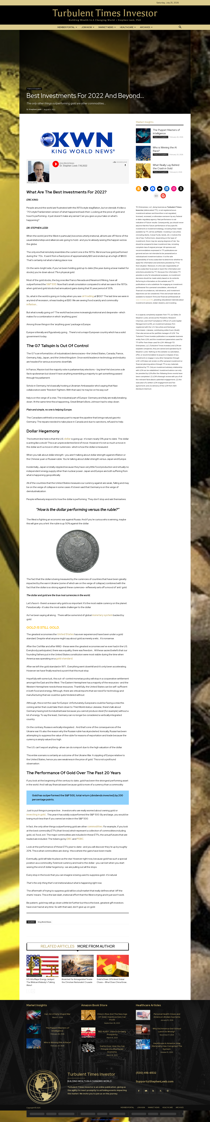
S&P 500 (51, 284)
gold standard (64, 658)
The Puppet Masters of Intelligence (57, 1029)
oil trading (88, 296)
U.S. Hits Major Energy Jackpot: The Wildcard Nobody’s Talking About (40, 982)
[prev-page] (28, 991)
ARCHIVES (146, 27)
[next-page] (33, 991)
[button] (180, 27)
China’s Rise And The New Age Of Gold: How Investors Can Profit (112, 1017)
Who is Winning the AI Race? (57, 1042)
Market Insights (36, 1005)
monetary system (102, 615)
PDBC (80, 838)
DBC (69, 838)
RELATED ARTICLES (57, 946)
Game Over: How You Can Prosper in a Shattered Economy (112, 1049)
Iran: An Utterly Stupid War (57, 1014)
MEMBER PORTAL (67, 27)
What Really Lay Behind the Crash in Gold (166, 166)
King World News (44, 922)
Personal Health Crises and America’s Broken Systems (167, 1015)
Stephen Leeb (35, 109)
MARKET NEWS (107, 27)
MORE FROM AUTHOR (96, 946)
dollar (67, 438)
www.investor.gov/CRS (144, 300)
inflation (31, 304)
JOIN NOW (87, 27)
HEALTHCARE (128, 27)
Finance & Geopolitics (34, 89)
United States (65, 634)
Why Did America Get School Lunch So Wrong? (167, 1030)
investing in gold (35, 814)
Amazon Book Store (94, 1005)
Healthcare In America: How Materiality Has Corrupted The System (167, 1046)
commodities (94, 826)
